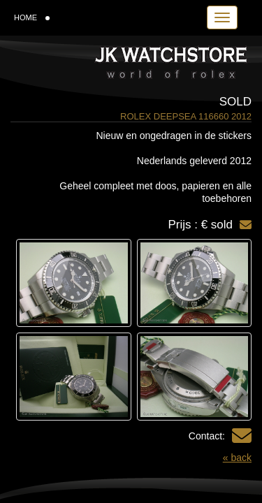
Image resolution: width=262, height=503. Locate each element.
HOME (32, 17)
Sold (235, 101)
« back (237, 457)
